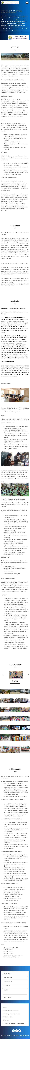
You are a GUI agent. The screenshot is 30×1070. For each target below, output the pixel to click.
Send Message (7, 997)
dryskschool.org (25, 1035)
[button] (27, 3)
